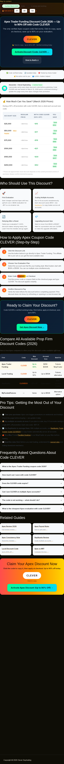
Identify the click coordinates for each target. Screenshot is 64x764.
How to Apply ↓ (32, 60)
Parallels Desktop (24, 435)
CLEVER (32, 319)
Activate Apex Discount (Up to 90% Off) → (32, 588)
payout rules (55, 442)
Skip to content (5, 1)
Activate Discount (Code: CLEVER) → (32, 52)
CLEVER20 (24, 383)
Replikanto (38, 205)
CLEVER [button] (32, 39)
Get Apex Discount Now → (32, 327)
